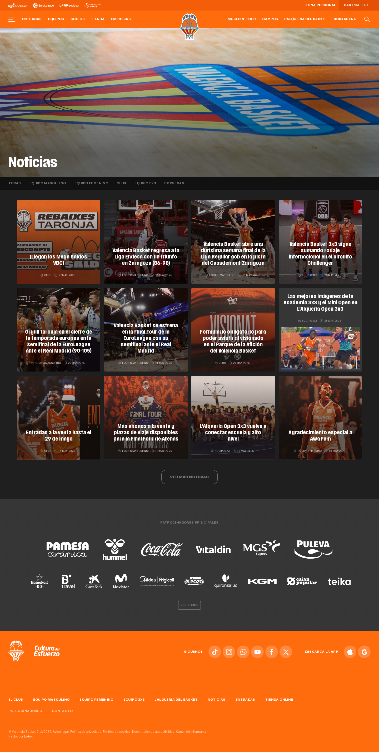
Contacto (62, 711)
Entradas (32, 19)
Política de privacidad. (86, 732)
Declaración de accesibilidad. (153, 732)
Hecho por (20, 736)
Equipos (56, 19)
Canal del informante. (191, 732)
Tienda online (279, 699)
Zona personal (320, 5)
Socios (78, 19)
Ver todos (189, 605)
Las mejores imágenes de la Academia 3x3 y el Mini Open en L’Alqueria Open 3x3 (320, 303)
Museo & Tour (242, 19)
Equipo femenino (91, 183)
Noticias (217, 699)
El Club (15, 699)
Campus (270, 19)
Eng (365, 5)
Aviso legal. (61, 732)
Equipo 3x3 (145, 183)
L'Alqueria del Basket (305, 19)
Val (357, 5)
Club (121, 183)
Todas (14, 183)
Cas (347, 5)
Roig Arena (345, 19)
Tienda (97, 19)
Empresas (121, 19)
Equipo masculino (47, 183)
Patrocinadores (25, 711)
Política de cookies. (117, 732)
